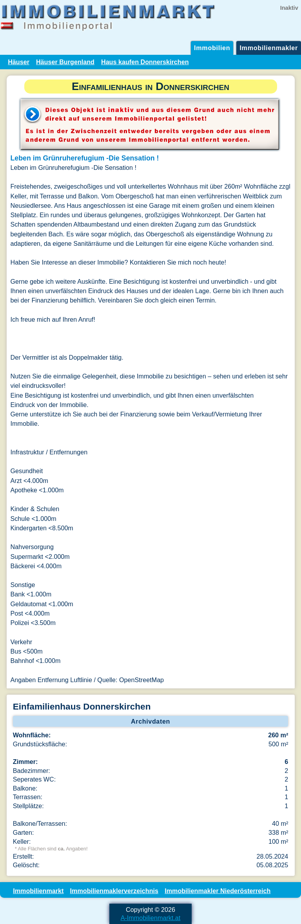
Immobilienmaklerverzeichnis (114, 890)
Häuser (18, 61)
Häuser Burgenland (65, 61)
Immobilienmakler (268, 47)
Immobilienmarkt (38, 890)
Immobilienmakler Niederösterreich (217, 890)
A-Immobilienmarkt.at (151, 917)
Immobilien (212, 47)
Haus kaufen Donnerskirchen (145, 61)
